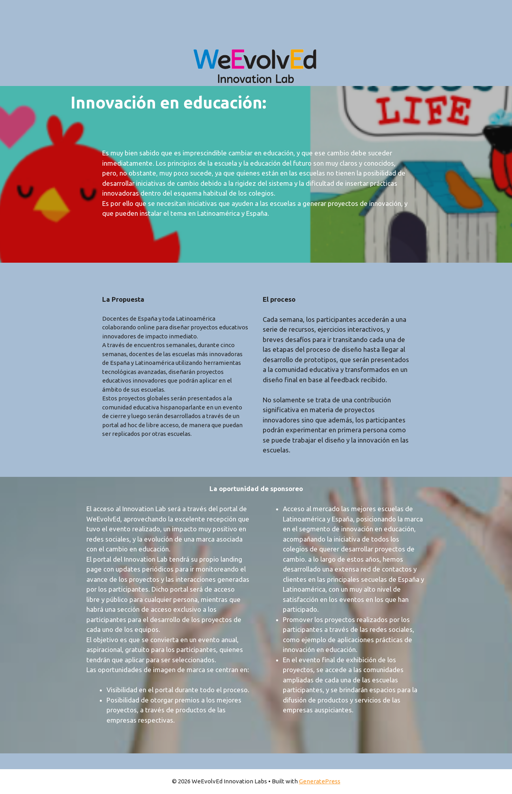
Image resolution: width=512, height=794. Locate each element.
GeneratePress (319, 781)
